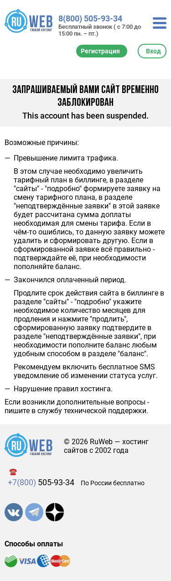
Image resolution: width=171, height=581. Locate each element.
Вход (153, 51)
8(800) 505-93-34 (90, 18)
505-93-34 (41, 482)
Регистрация (100, 51)
